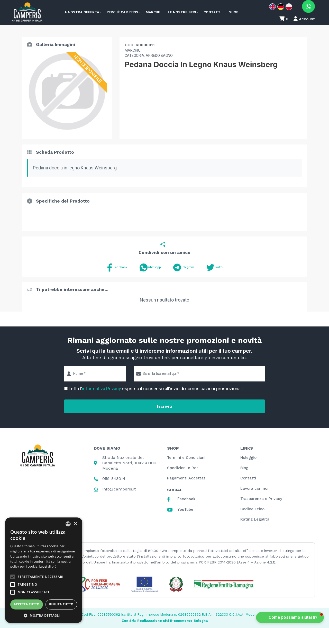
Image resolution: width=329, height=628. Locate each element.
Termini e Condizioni (186, 457)
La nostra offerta (80, 12)
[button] (43, 615)
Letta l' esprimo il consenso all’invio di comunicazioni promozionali (156, 388)
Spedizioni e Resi (183, 468)
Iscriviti (164, 406)
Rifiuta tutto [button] (61, 604)
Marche (153, 12)
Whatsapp (150, 267)
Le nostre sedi (182, 12)
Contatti (213, 12)
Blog (244, 468)
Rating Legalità (254, 519)
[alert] (43, 570)
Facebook (116, 267)
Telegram (183, 267)
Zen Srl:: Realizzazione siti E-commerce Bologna (165, 621)
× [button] (75, 524)
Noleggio (248, 457)
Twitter (214, 267)
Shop (233, 12)
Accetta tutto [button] (26, 604)
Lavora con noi (254, 488)
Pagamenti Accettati (186, 478)
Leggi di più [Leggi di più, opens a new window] (48, 566)
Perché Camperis (122, 12)
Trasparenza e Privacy (261, 498)
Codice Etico (252, 509)
